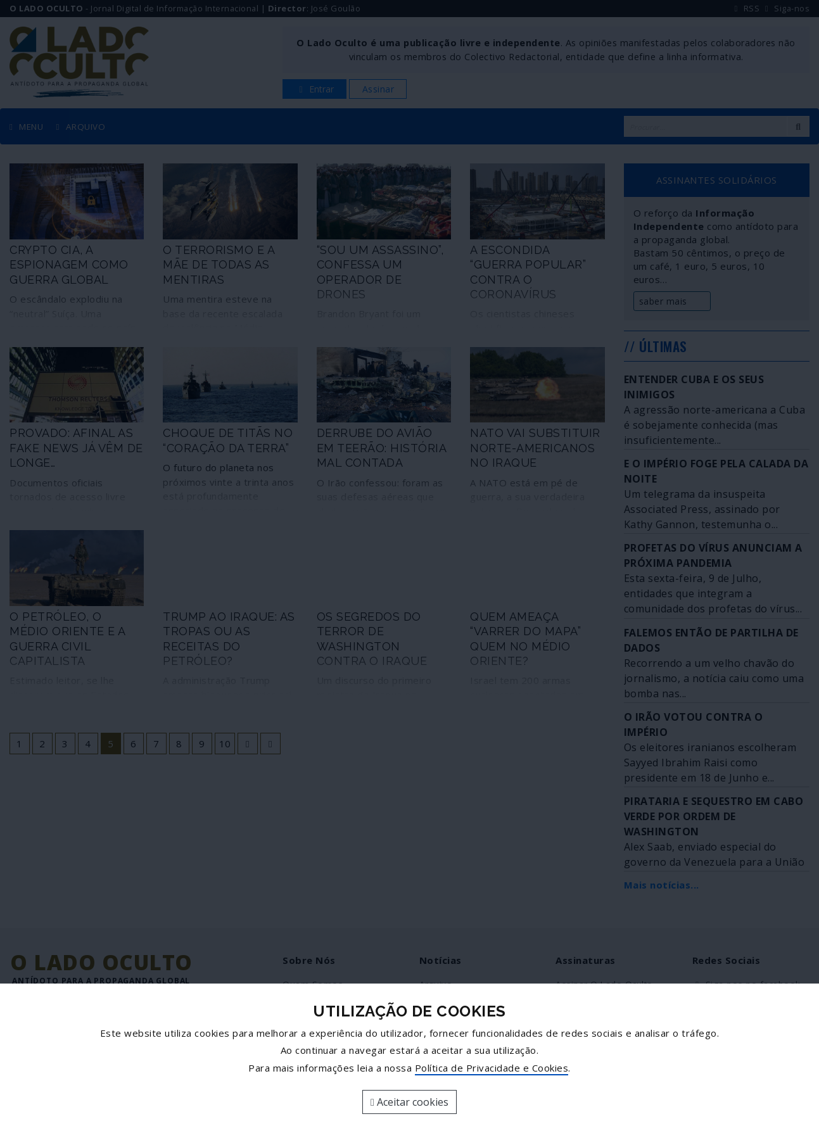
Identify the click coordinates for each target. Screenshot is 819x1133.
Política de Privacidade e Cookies (492, 1067)
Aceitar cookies (409, 1102)
